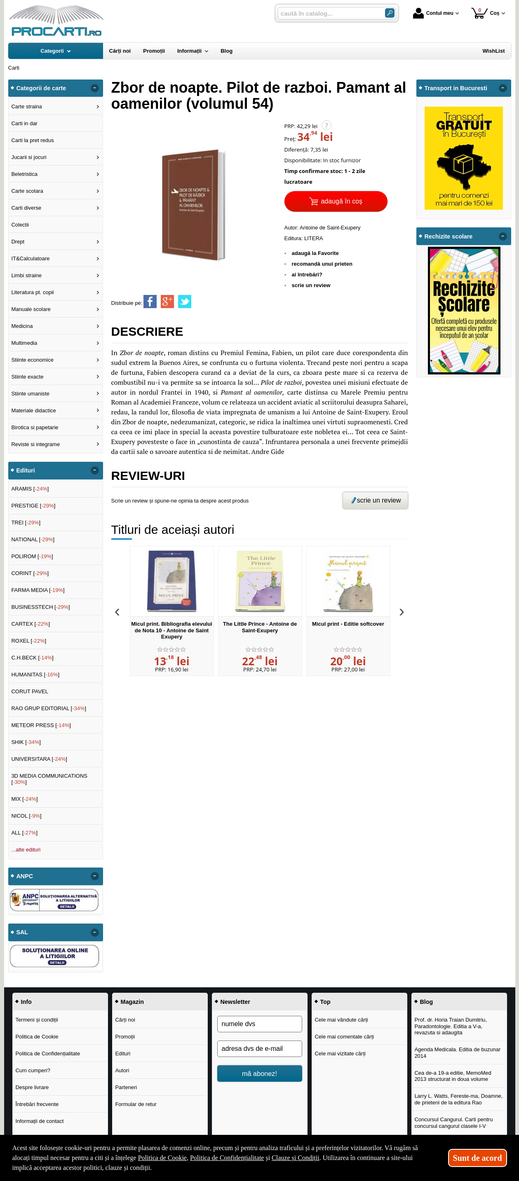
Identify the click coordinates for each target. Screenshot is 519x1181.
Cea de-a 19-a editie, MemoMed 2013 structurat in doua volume (452, 1076)
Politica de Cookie (36, 1037)
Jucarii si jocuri (28, 157)
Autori (122, 1070)
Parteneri (126, 1087)
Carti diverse (26, 208)
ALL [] (24, 833)
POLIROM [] (32, 556)
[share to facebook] (150, 301)
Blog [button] (426, 1002)
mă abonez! (259, 1073)
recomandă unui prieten (322, 264)
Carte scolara (27, 191)
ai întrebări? (307, 274)
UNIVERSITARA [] (39, 759)
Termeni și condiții (36, 1020)
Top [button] (325, 1002)
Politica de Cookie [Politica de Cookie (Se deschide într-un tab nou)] (162, 1157)
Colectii (20, 225)
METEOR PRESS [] (41, 725)
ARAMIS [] (30, 489)
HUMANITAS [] (35, 674)
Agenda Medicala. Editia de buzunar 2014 (457, 1052)
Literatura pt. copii (32, 292)
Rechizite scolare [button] (449, 236)
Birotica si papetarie (34, 427)
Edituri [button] (25, 470)
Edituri (122, 1053)
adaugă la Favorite (315, 253)
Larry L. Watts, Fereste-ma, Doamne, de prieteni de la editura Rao (458, 1099)
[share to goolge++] (167, 301)
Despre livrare (32, 1087)
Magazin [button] (132, 1002)
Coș (485, 13)
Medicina (22, 326)
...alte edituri (25, 850)
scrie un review (311, 285)
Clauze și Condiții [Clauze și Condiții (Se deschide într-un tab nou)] (295, 1157)
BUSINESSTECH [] (40, 607)
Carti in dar (24, 123)
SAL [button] (22, 932)
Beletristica (24, 174)
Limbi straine (26, 275)
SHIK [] (26, 742)
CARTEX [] (30, 624)
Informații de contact (39, 1121)
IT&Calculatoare (30, 258)
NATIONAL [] (32, 539)
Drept (17, 242)
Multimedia (24, 343)
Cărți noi (125, 1020)
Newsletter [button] (235, 1002)
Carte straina (26, 106)
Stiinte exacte (27, 377)
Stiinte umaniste (30, 394)
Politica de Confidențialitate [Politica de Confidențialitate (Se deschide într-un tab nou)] (227, 1157)
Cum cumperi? (32, 1070)
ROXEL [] (28, 641)
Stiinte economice (32, 360)
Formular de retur (135, 1104)
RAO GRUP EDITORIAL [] (48, 708)
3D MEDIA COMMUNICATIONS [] (49, 779)
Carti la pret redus (32, 140)
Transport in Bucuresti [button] (456, 88)
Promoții (125, 1037)
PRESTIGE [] (33, 506)
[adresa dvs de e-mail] (259, 1049)
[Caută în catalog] (390, 13)
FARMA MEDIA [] (37, 590)
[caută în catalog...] (328, 13)
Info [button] (26, 1002)
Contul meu (433, 13)
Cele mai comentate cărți (344, 1037)
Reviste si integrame (35, 444)
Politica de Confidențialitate (47, 1053)
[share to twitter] (184, 301)
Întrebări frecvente (37, 1104)
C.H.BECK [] (32, 658)
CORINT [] (30, 573)
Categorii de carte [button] (41, 88)
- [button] (94, 88)
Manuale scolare (30, 309)
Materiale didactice (33, 410)
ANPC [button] (24, 876)
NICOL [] (26, 816)
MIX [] (24, 799)
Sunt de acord (477, 1157)
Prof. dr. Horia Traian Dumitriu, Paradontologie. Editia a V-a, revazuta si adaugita (450, 1026)
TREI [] (25, 522)
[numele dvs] (259, 1024)
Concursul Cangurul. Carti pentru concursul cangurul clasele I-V (453, 1122)
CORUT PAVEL (29, 691)
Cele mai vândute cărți (341, 1020)
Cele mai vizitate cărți (340, 1053)
